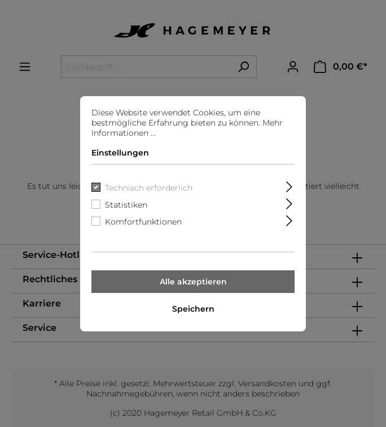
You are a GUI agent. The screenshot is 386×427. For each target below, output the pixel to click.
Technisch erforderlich (148, 188)
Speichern (193, 309)
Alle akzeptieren (193, 282)
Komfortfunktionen (143, 222)
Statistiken (126, 205)
